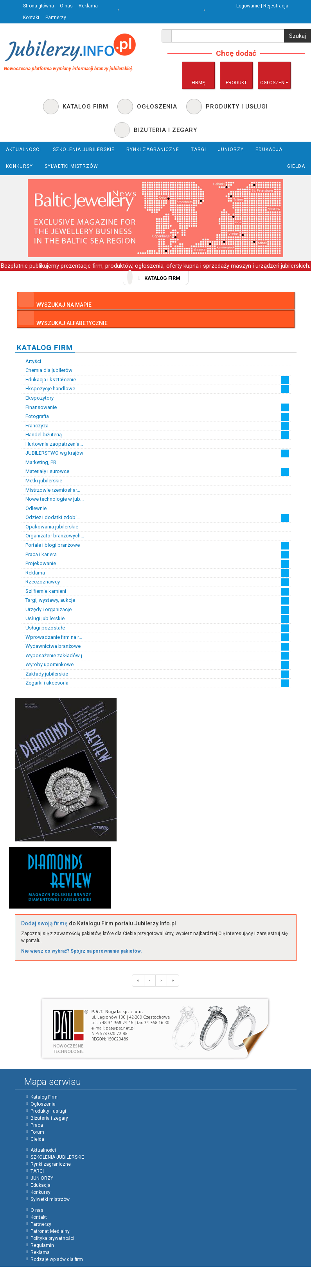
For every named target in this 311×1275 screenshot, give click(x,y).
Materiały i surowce (45, 471)
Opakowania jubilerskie (49, 527)
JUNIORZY (42, 1178)
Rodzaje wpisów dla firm (57, 1259)
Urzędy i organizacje (46, 609)
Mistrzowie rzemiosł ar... (50, 490)
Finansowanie (39, 407)
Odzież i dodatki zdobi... (50, 517)
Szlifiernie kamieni (43, 591)
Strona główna (38, 6)
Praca (37, 1125)
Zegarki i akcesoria (44, 683)
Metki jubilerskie (41, 481)
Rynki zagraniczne (51, 1164)
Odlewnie (34, 508)
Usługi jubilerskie (43, 618)
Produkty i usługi (48, 1111)
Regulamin (42, 1245)
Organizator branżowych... (52, 536)
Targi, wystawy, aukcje (48, 600)
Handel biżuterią (41, 435)
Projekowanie (38, 563)
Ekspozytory (37, 398)
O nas (66, 6)
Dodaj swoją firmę (44, 923)
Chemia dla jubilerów (46, 370)
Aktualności (43, 1150)
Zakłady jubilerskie (44, 674)
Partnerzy (55, 17)
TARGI (37, 1171)
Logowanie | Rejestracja (262, 6)
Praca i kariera (39, 554)
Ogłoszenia (43, 1104)
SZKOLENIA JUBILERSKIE (57, 1157)
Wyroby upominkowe (47, 665)
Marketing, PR (38, 462)
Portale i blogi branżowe (50, 545)
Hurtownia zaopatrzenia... (52, 444)
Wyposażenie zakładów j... (53, 656)
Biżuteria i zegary (49, 1118)
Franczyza (35, 426)
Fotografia (35, 416)
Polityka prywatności (52, 1238)
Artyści (31, 361)
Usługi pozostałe (43, 628)
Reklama (88, 6)
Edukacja (40, 1185)
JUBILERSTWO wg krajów (52, 453)
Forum (37, 1132)
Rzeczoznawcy (40, 582)
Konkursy (40, 1192)
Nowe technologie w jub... (52, 499)
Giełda (37, 1139)
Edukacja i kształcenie (48, 380)
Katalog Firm (44, 1097)
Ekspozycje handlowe (48, 389)
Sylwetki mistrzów (50, 1199)
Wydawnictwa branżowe (51, 646)
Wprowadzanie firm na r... (51, 637)
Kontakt (31, 17)
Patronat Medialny (50, 1231)
